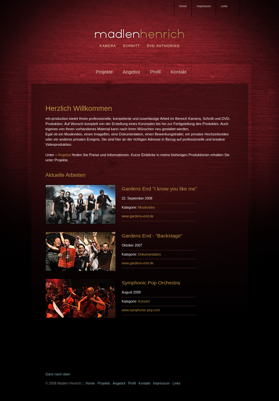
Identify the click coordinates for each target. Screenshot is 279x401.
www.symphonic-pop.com (141, 310)
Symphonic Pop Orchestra (151, 282)
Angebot (131, 71)
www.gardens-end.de (137, 216)
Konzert (144, 301)
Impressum (204, 6)
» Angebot (63, 155)
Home (183, 6)
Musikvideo (146, 207)
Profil (155, 71)
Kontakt (178, 71)
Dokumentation (149, 254)
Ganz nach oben (57, 374)
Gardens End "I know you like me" (159, 188)
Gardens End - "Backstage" (152, 235)
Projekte (104, 71)
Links (176, 383)
